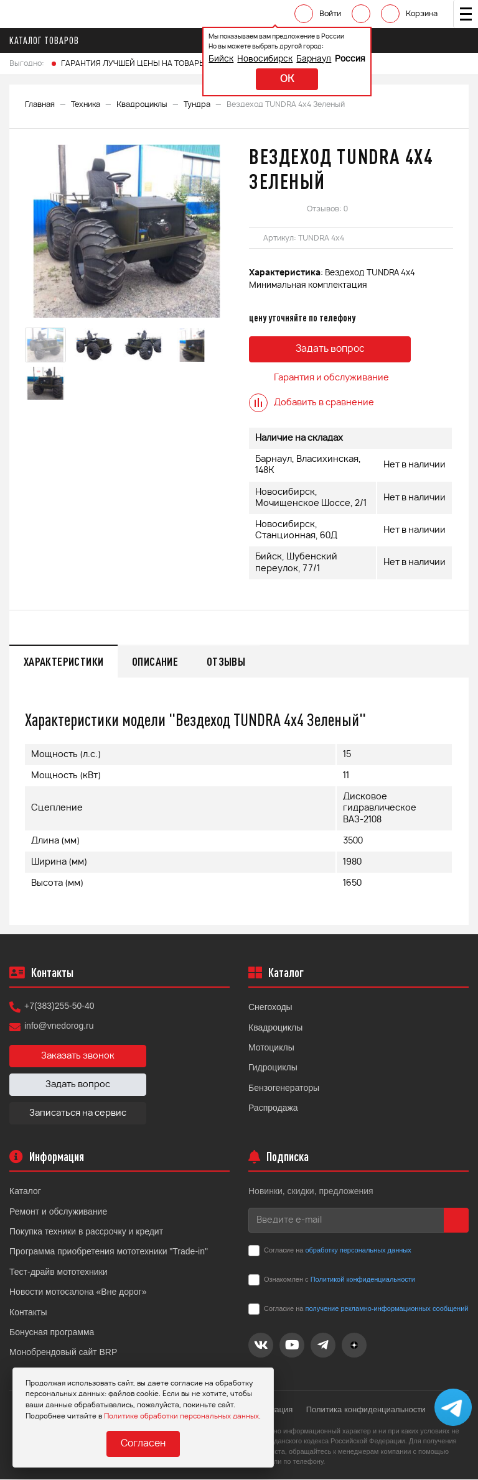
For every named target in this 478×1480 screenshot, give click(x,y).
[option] (127, 231)
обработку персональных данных (358, 1251)
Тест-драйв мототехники (58, 1273)
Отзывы (234, 661)
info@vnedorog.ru (59, 1027)
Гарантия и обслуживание (319, 378)
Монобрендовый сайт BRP (63, 1353)
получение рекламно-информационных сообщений (386, 1309)
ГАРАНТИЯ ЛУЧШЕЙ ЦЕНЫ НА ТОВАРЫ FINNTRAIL (153, 63)
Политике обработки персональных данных (181, 1415)
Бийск (200, 59)
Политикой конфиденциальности (363, 1280)
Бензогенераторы (283, 1089)
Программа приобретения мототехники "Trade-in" (108, 1252)
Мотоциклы (271, 1049)
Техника (85, 104)
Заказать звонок (78, 1057)
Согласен (143, 1444)
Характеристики (65, 661)
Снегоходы (270, 1008)
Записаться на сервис (77, 1114)
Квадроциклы (141, 104)
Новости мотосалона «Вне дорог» (78, 1293)
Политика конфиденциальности (368, 1410)
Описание (160, 661)
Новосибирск (244, 59)
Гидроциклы (273, 1068)
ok (266, 79)
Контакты (28, 1313)
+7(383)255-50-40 (59, 1007)
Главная (40, 104)
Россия (329, 59)
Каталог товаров (47, 40)
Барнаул (293, 59)
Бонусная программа (51, 1333)
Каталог (25, 1192)
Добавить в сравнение (311, 402)
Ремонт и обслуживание (58, 1213)
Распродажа (273, 1109)
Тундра (197, 104)
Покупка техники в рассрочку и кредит (86, 1233)
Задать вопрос (330, 349)
